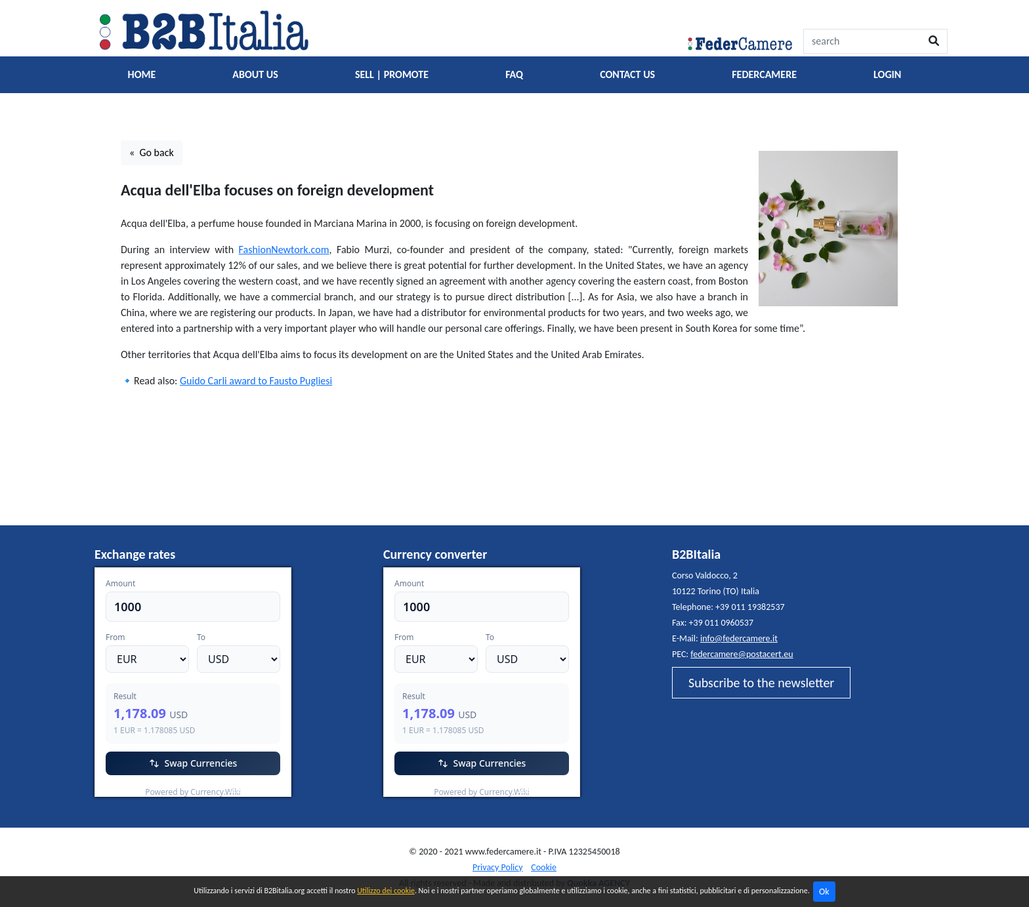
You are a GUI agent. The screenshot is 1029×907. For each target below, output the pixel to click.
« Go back (151, 152)
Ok (824, 891)
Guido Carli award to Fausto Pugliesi (256, 380)
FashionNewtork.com (284, 249)
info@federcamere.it (739, 638)
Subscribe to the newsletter (761, 683)
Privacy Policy (497, 867)
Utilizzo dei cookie (386, 890)
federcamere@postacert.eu (741, 654)
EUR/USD (123, 789)
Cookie (543, 867)
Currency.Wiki (255, 789)
